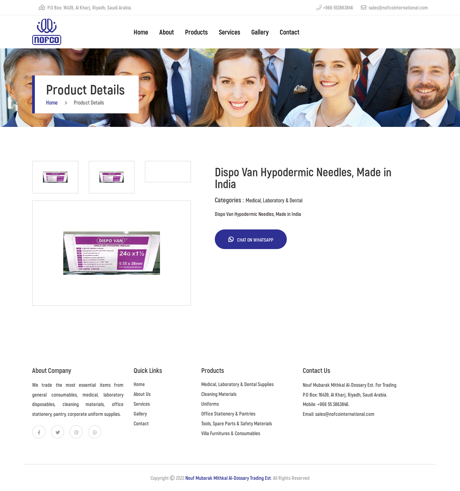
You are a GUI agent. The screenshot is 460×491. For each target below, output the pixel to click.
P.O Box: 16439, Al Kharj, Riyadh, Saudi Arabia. (85, 7)
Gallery (260, 32)
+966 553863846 (334, 7)
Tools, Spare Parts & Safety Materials (236, 423)
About (166, 32)
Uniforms (210, 404)
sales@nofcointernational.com (394, 7)
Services (229, 32)
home (141, 32)
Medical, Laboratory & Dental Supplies (237, 384)
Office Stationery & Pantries (228, 413)
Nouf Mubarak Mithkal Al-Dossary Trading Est (228, 478)
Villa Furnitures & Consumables (230, 433)
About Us (142, 394)
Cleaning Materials (218, 394)
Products (196, 32)
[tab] (55, 177)
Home (139, 384)
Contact (289, 32)
